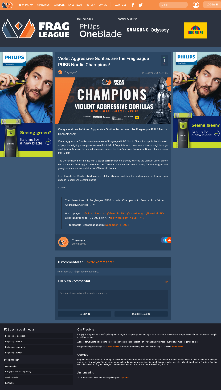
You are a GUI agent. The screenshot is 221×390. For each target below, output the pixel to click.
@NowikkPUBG (155, 213)
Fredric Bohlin (112, 346)
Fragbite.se (119, 5)
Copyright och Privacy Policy (18, 371)
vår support (177, 346)
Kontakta (9, 383)
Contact (104, 5)
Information (26, 5)
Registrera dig (141, 314)
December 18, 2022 (117, 224)
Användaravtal (11, 377)
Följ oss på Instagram (15, 347)
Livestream (75, 5)
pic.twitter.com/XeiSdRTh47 (127, 217)
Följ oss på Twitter (13, 341)
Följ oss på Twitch (13, 353)
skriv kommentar (100, 262)
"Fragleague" (79, 240)
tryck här (125, 377)
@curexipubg (135, 213)
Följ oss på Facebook (15, 336)
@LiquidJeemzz (94, 213)
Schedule (59, 5)
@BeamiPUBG (115, 213)
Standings (43, 5)
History (90, 5)
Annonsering (11, 366)
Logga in (85, 314)
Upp (166, 281)
